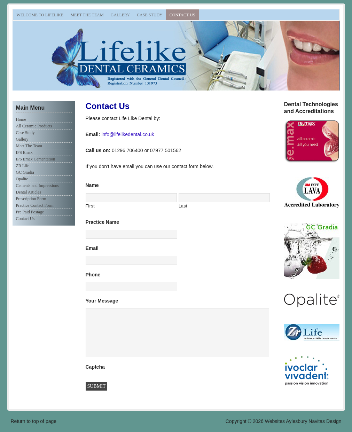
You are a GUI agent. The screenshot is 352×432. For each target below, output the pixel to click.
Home (21, 119)
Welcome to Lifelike (40, 15)
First (90, 206)
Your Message (102, 301)
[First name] (131, 197)
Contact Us (182, 15)
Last (183, 206)
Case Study (150, 15)
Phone (93, 274)
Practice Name (102, 222)
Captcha (95, 367)
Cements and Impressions (37, 185)
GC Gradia (25, 172)
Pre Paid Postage (30, 212)
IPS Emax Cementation (35, 159)
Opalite (22, 178)
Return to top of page (34, 421)
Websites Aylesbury (286, 421)
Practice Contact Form (35, 205)
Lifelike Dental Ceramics (91, 56)
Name (92, 185)
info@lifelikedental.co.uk (127, 134)
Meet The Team (86, 15)
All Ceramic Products (34, 126)
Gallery (120, 15)
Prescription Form (31, 198)
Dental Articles (28, 192)
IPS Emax (24, 152)
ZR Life (22, 165)
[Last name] (224, 197)
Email (92, 248)
